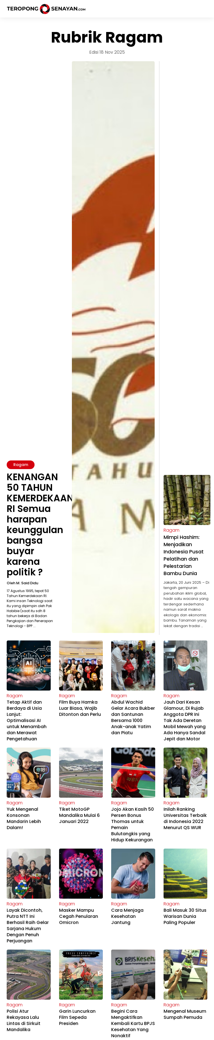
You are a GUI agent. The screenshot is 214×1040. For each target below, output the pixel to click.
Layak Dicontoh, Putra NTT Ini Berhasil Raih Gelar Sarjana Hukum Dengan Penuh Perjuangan (28, 925)
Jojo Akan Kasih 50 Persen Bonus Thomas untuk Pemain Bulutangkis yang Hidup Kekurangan (132, 824)
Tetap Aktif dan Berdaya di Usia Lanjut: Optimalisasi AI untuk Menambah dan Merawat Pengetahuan (27, 720)
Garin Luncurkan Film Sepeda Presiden (77, 1017)
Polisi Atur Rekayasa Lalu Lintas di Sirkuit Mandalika (23, 1020)
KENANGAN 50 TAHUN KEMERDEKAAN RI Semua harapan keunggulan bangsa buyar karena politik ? (40, 524)
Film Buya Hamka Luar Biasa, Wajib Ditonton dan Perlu (80, 708)
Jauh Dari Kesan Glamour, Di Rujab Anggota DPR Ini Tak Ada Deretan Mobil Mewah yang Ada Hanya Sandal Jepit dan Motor (185, 720)
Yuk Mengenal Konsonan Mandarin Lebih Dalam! (24, 818)
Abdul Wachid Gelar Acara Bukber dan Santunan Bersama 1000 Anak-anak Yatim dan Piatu (133, 717)
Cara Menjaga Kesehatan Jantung (127, 916)
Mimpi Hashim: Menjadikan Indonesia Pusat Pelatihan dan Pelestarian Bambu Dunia (184, 555)
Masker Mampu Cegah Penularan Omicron (78, 916)
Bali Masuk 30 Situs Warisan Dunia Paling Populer (185, 916)
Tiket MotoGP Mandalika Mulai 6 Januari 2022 (79, 815)
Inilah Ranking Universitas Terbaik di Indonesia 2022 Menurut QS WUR (185, 818)
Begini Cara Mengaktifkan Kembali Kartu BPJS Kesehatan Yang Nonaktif (133, 1023)
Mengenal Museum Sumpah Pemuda (185, 1014)
